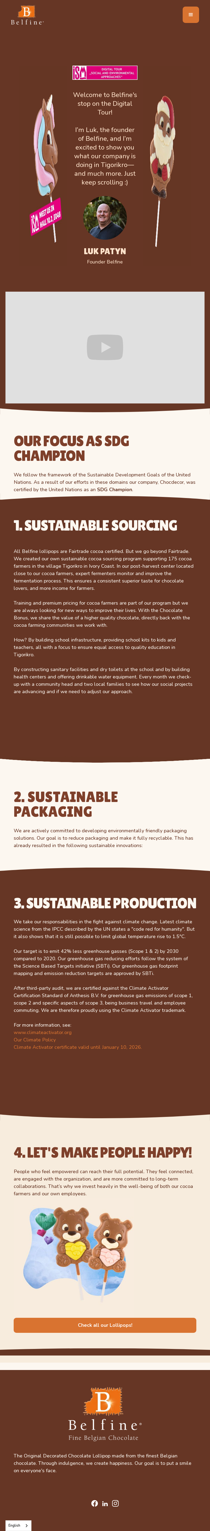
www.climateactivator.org (43, 1032)
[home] (27, 14)
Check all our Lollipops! (105, 1325)
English (14, 1525)
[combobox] (18, 1525)
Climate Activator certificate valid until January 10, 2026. (78, 1047)
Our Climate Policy (35, 1040)
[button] (191, 15)
